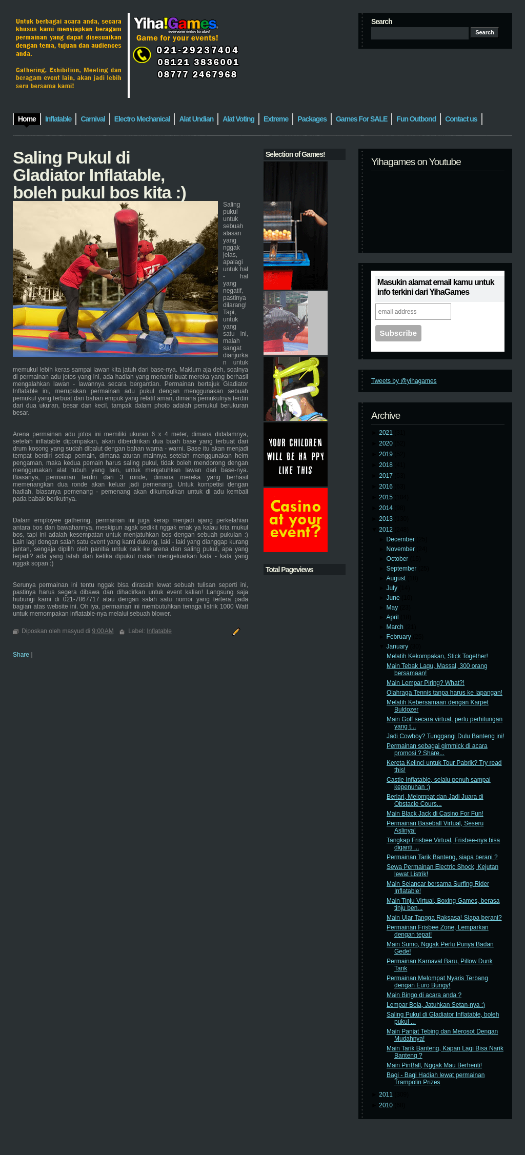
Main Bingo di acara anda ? (424, 995)
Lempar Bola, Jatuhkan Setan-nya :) (436, 1004)
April (393, 617)
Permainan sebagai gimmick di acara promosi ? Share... (437, 749)
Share (21, 654)
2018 (386, 465)
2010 (386, 1105)
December (402, 539)
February (400, 636)
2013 (386, 518)
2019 (386, 454)
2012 (386, 529)
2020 (386, 443)
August (397, 578)
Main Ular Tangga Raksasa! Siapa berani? (444, 917)
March (396, 627)
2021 (386, 432)
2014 (386, 508)
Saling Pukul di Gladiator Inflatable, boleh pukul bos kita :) (99, 175)
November (402, 549)
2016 (386, 486)
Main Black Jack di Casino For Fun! (435, 813)
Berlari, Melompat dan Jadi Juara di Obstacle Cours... (435, 800)
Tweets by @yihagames (404, 380)
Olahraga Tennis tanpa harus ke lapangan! (444, 692)
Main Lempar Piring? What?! (426, 682)
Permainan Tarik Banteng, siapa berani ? (442, 857)
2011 (386, 1094)
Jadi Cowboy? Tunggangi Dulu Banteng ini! (445, 736)
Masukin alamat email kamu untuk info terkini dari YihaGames (435, 287)
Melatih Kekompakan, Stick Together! (437, 656)
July (393, 588)
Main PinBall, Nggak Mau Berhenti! (434, 1065)
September (402, 568)
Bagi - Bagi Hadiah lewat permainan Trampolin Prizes (435, 1078)
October (398, 558)
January (398, 646)
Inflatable (159, 631)
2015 (386, 497)
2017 (386, 475)
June (394, 597)
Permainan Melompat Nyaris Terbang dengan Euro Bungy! (437, 982)
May (393, 607)
